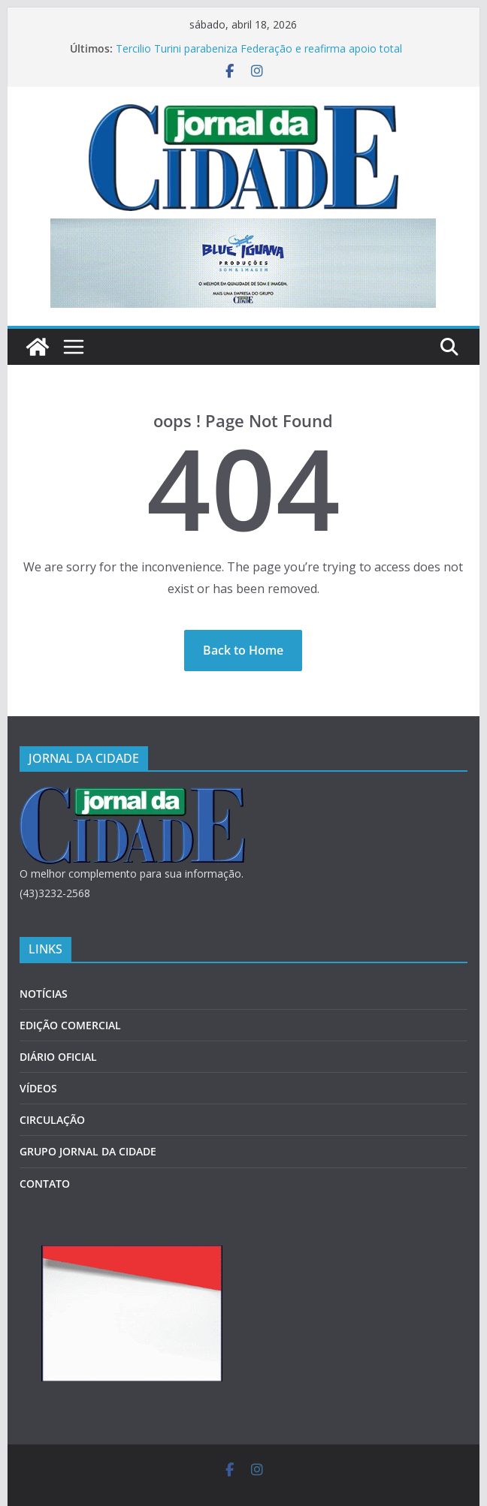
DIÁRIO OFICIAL (58, 1057)
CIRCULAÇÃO (52, 1120)
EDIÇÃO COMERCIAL (70, 1025)
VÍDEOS (38, 1088)
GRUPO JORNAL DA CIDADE (88, 1151)
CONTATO (45, 1183)
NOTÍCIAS (44, 993)
